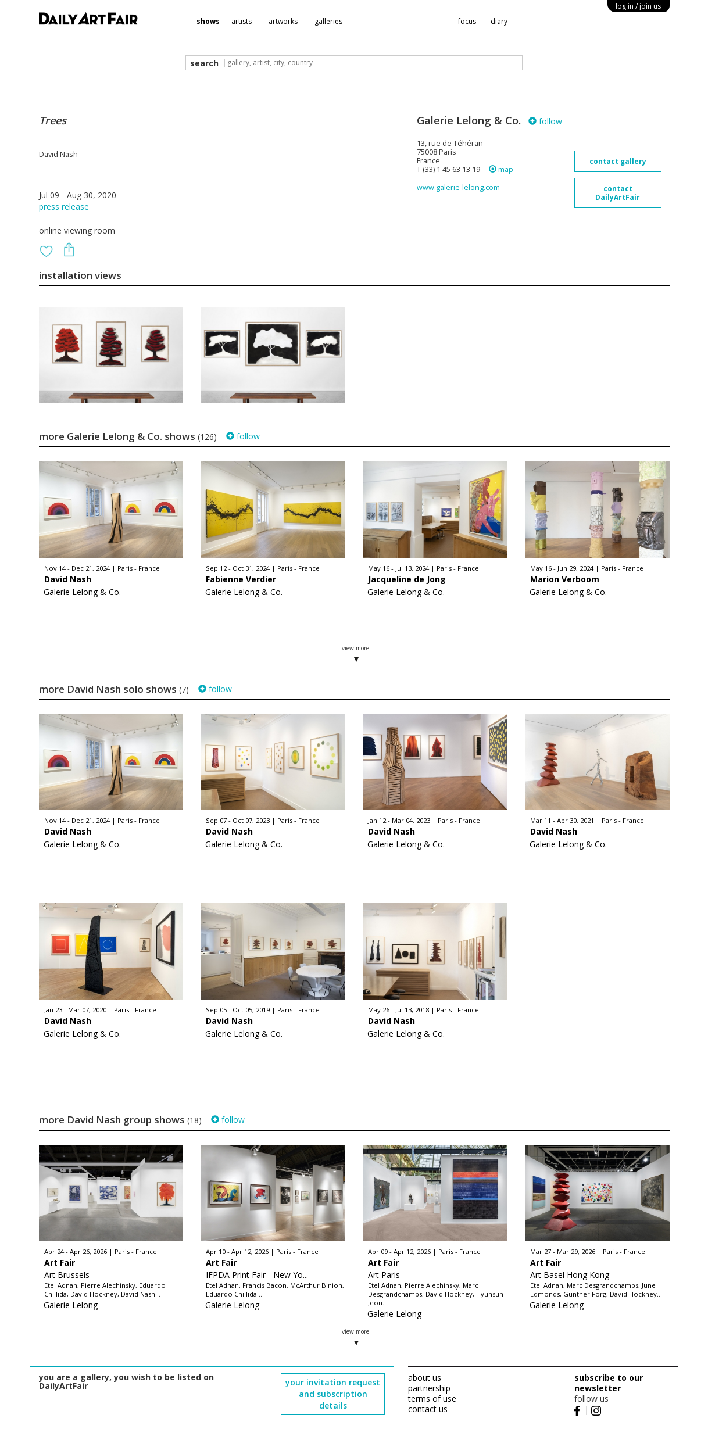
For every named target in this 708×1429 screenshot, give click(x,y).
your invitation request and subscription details (332, 1394)
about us (424, 1377)
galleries (328, 21)
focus (467, 21)
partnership (429, 1388)
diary (499, 21)
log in (638, 6)
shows (208, 21)
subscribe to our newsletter (608, 1383)
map (501, 169)
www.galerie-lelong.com (458, 187)
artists (241, 21)
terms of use (432, 1398)
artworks (283, 21)
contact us (428, 1408)
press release (64, 206)
